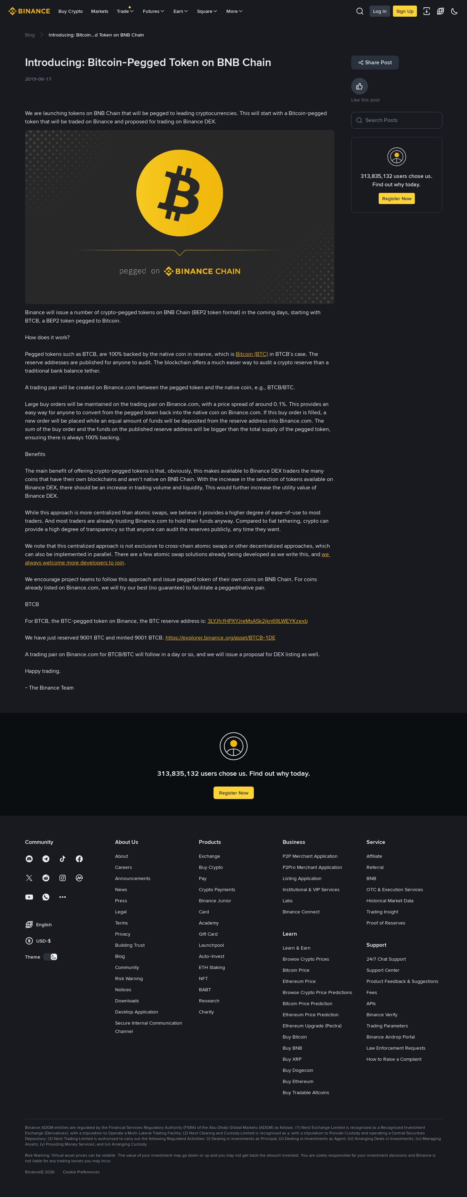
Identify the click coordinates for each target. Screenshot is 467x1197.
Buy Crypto (70, 11)
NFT (203, 978)
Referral (375, 867)
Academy (209, 923)
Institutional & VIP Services (311, 889)
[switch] (50, 957)
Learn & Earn (297, 948)
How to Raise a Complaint (394, 1059)
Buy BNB (292, 1048)
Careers (123, 867)
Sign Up (404, 11)
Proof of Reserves (386, 923)
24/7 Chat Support (386, 959)
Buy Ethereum (298, 1081)
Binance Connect (301, 912)
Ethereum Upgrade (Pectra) (312, 1026)
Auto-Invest (211, 956)
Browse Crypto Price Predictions (317, 992)
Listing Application (302, 878)
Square (207, 11)
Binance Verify (382, 1014)
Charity (206, 1012)
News (121, 889)
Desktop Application (136, 1012)
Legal (121, 912)
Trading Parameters (387, 1026)
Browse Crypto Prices (306, 959)
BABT (205, 989)
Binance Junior (215, 900)
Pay (203, 878)
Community (127, 967)
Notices (123, 989)
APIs (371, 1003)
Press (121, 900)
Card (204, 912)
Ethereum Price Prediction (311, 1014)
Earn (181, 11)
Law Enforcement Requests (396, 1048)
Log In (380, 11)
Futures (154, 11)
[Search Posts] (401, 120)
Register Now (396, 198)
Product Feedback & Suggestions (402, 981)
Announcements (133, 878)
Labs (288, 900)
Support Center (383, 970)
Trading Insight (382, 912)
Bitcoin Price (296, 970)
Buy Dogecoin (298, 1070)
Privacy (122, 934)
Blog (120, 956)
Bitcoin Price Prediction (307, 1003)
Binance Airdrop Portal (391, 1037)
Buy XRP (292, 1059)
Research (209, 1000)
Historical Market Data (390, 900)
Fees (372, 992)
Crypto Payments (217, 889)
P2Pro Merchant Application (312, 867)
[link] (30, 34)
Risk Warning (129, 978)
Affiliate (374, 856)
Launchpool (211, 945)
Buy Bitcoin (295, 1037)
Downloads (127, 1000)
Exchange (209, 856)
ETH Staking (212, 967)
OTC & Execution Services (395, 889)
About (121, 856)
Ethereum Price (299, 981)
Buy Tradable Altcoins (306, 1092)
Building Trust (130, 945)
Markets (99, 11)
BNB (371, 878)
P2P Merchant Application (310, 856)
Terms (121, 923)
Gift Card (208, 934)
